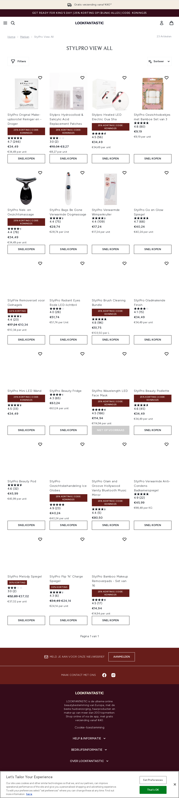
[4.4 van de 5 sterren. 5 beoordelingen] (100, 511)
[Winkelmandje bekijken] (171, 23)
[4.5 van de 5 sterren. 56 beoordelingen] (100, 135)
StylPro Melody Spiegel (25, 576)
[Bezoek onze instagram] (113, 675)
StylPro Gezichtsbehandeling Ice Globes (68, 485)
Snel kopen (26, 158)
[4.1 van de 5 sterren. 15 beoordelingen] (142, 311)
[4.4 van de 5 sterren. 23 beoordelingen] (15, 318)
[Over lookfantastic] (89, 761)
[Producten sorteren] (159, 61)
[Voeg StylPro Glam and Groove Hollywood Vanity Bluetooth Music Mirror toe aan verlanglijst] (124, 444)
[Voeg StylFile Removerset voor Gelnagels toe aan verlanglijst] (40, 263)
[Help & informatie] (89, 738)
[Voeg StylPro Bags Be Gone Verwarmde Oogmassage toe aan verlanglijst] (82, 172)
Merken (24, 36)
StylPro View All (90, 48)
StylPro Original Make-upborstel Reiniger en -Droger (24, 119)
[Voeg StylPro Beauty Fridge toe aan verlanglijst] (82, 353)
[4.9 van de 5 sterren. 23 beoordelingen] (57, 507)
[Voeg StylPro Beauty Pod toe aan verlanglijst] (40, 444)
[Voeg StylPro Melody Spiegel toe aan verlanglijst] (40, 539)
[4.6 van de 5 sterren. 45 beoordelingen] (142, 407)
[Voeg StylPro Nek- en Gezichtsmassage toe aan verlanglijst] (40, 172)
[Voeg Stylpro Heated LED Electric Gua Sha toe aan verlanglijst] (124, 77)
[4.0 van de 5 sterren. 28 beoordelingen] (57, 311)
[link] (161, 23)
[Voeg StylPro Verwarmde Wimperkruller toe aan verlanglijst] (124, 172)
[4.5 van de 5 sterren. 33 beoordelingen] (15, 407)
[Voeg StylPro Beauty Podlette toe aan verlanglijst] (166, 353)
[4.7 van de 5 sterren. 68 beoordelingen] (142, 220)
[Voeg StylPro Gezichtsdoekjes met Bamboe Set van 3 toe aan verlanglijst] (166, 77)
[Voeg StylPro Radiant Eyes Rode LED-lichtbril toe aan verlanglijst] (82, 263)
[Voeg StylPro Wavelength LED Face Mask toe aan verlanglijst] (124, 353)
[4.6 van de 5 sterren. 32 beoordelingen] (15, 487)
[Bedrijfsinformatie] (89, 749)
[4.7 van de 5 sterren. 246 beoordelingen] (15, 140)
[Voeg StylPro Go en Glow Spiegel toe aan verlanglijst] (166, 172)
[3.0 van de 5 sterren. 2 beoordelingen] (57, 140)
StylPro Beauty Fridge (66, 391)
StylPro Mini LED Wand (24, 391)
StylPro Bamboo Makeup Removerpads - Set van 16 (110, 581)
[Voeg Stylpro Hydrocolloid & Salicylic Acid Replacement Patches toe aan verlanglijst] (82, 77)
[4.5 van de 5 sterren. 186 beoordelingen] (100, 412)
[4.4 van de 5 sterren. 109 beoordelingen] (100, 220)
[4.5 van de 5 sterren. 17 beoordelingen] (100, 602)
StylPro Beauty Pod (22, 481)
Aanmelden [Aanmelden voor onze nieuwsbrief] (121, 656)
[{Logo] (89, 23)
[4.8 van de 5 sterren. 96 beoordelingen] (100, 321)
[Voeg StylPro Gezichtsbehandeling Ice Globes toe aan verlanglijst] (82, 444)
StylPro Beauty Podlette (151, 391)
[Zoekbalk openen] (13, 23)
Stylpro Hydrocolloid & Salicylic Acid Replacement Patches (66, 119)
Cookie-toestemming (89, 727)
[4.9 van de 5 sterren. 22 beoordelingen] (142, 496)
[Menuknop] (5, 23)
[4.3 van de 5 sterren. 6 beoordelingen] (57, 594)
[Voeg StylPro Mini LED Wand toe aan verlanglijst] (40, 353)
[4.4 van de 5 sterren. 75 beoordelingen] (57, 220)
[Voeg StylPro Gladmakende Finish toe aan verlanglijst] (166, 263)
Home (11, 36)
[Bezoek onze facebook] (104, 675)
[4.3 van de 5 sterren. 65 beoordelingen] (57, 397)
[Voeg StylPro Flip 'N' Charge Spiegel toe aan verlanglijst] (82, 539)
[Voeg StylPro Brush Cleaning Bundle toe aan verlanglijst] (124, 263)
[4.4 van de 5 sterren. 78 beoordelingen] (15, 231)
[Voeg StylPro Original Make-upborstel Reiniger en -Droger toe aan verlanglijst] (40, 77)
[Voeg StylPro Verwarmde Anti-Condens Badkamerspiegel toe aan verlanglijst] (166, 444)
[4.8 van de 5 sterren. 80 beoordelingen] (142, 125)
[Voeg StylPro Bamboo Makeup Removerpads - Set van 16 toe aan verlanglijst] (124, 539)
